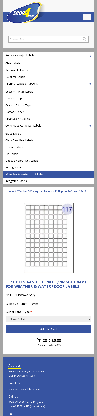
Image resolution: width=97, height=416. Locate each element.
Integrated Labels (16, 181)
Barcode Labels (15, 112)
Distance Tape (14, 98)
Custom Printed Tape (18, 105)
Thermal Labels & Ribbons (48, 83)
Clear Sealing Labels (17, 118)
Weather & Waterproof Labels (25, 174)
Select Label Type (19, 312)
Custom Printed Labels (19, 91)
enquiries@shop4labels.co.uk (24, 389)
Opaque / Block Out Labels (21, 160)
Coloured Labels (15, 77)
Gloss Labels (13, 133)
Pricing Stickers (14, 167)
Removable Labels (16, 70)
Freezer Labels (14, 147)
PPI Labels (11, 154)
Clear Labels (12, 63)
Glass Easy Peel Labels (19, 140)
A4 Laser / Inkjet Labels (48, 55)
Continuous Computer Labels (48, 125)
